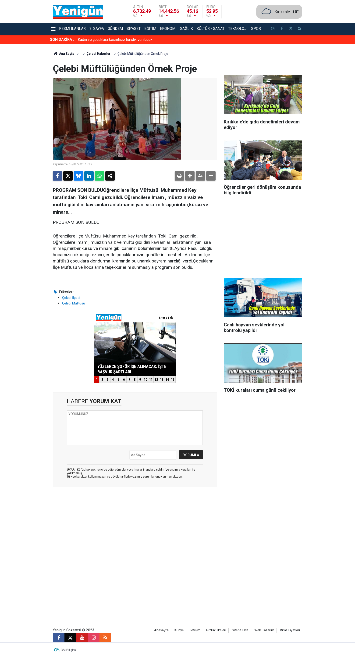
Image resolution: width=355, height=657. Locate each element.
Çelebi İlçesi (71, 298)
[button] (190, 176)
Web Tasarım (264, 630)
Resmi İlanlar (72, 28)
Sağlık (186, 28)
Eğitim (150, 28)
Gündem (115, 28)
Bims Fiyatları (290, 630)
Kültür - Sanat (210, 28)
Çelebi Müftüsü (73, 303)
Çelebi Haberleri (98, 54)
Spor (256, 28)
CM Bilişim (68, 650)
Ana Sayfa (63, 54)
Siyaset (134, 28)
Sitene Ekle (240, 630)
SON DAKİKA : (62, 39)
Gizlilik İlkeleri (216, 630)
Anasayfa (161, 630)
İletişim (195, 630)
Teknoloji (237, 28)
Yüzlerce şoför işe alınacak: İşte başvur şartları (115, 39)
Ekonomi (168, 28)
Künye (179, 630)
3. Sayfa (96, 28)
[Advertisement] (329, 114)
